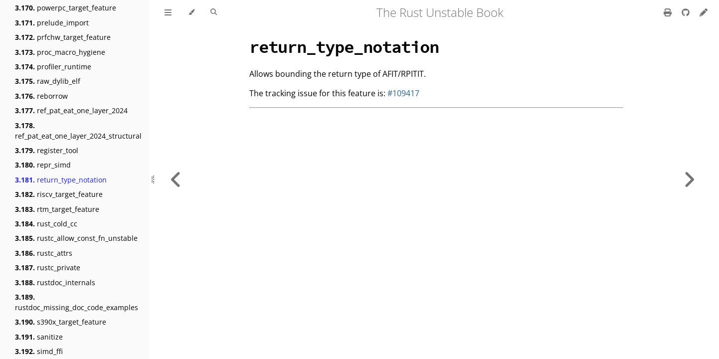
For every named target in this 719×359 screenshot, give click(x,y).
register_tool (46, 150)
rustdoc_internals (55, 282)
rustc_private (47, 267)
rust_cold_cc (46, 223)
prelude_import (52, 22)
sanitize (39, 337)
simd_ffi (39, 351)
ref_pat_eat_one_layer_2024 (71, 110)
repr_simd (43, 165)
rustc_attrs (43, 253)
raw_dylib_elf (47, 81)
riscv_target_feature (59, 194)
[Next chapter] (689, 179)
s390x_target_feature (60, 322)
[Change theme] (191, 12)
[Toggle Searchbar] (213, 12)
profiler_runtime (53, 66)
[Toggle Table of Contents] (168, 12)
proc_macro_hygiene (60, 52)
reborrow (41, 96)
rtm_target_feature (57, 209)
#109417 (403, 93)
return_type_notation (61, 179)
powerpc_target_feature (65, 7)
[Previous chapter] (176, 179)
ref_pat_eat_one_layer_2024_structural (78, 131)
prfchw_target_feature (63, 37)
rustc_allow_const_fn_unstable (76, 238)
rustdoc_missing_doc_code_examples (76, 302)
